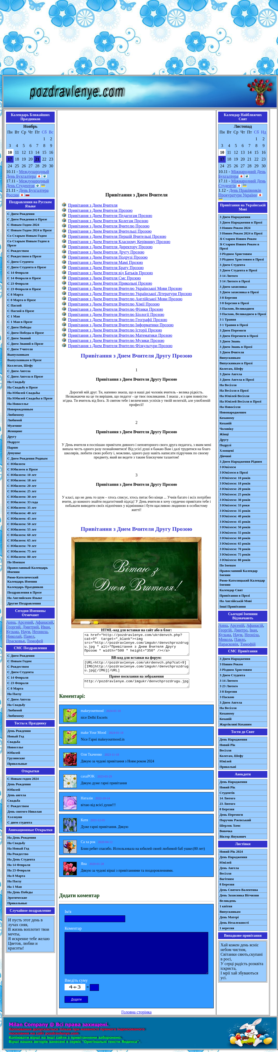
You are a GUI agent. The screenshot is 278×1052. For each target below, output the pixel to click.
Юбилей (13, 753)
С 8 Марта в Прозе (21, 300)
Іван (253, 630)
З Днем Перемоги (232, 330)
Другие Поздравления (24, 603)
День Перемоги (231, 815)
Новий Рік (227, 745)
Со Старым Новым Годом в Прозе (28, 243)
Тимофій (247, 644)
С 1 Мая (13, 316)
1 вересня (226, 928)
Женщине (14, 431)
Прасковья (15, 641)
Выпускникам (18, 354)
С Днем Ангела (18, 371)
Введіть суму (76, 980)
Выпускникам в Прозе (24, 360)
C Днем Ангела (18, 699)
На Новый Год (18, 848)
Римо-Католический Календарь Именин (22, 579)
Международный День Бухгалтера (27, 173)
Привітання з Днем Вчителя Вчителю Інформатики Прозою (121, 325)
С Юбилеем (16, 464)
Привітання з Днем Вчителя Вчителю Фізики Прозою (115, 309)
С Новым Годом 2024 (23, 225)
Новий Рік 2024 (231, 851)
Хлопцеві (226, 450)
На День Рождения (21, 837)
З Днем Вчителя (231, 352)
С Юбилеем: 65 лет (21, 540)
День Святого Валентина (238, 890)
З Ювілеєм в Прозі (233, 472)
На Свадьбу (16, 382)
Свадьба (13, 742)
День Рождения (19, 731)
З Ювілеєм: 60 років (234, 538)
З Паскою (226, 697)
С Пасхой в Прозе (20, 311)
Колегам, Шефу (231, 369)
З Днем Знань (229, 341)
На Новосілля (230, 407)
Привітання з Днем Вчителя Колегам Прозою (108, 221)
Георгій (225, 630)
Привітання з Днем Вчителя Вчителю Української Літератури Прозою (130, 293)
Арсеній (237, 625)
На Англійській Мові (235, 601)
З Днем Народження (234, 217)
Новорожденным (20, 409)
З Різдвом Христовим (235, 254)
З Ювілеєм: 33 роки (234, 505)
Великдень (227, 901)
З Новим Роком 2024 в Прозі (240, 233)
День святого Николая (24, 811)
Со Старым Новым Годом (27, 236)
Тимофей (35, 641)
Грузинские (16, 758)
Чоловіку (226, 429)
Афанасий (44, 622)
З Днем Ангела (230, 374)
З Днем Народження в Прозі (240, 222)
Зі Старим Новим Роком (237, 239)
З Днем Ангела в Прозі (236, 379)
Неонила (40, 631)
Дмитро (241, 630)
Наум (25, 631)
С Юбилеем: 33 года (22, 502)
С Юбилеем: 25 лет (21, 491)
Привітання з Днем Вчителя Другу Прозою (106, 252)
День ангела (16, 795)
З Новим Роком (231, 664)
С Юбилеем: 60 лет (21, 535)
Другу (11, 436)
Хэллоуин (14, 817)
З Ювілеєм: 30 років (234, 500)
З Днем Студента (232, 265)
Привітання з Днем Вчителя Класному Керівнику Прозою (119, 241)
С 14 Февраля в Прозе (24, 278)
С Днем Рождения (21, 214)
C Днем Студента (20, 672)
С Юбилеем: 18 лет (21, 480)
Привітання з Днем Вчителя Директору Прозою (110, 247)
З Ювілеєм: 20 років (234, 489)
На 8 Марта (16, 876)
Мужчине (14, 426)
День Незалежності (234, 923)
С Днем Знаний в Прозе (25, 344)
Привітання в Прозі (234, 595)
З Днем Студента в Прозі (238, 270)
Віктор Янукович (232, 836)
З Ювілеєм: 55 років (234, 532)
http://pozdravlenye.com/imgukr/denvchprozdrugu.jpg (136, 683)
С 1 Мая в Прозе (20, 322)
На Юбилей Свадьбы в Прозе (30, 398)
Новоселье (15, 747)
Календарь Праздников (25, 587)
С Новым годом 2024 (23, 779)
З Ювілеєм (227, 467)
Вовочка (225, 831)
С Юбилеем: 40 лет (21, 513)
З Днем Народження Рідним (240, 461)
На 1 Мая (14, 887)
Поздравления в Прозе (24, 592)
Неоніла (251, 635)
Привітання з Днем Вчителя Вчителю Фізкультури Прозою (120, 345)
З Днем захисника (233, 287)
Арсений (25, 622)
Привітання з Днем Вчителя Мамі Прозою (105, 262)
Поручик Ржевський (235, 820)
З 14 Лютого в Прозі (234, 281)
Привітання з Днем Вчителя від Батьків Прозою (110, 273)
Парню (12, 447)
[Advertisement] (139, 38)
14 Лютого (227, 798)
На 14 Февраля (18, 865)
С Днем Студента (20, 262)
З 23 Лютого (228, 686)
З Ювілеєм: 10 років (234, 478)
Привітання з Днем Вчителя (92, 205)
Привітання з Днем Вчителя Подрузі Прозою (108, 257)
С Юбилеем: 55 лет (21, 529)
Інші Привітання (232, 606)
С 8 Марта (15, 294)
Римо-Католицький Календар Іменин (242, 582)
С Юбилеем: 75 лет (21, 551)
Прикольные (17, 764)
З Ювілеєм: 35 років (234, 511)
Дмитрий (31, 627)
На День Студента (21, 859)
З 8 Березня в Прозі (234, 303)
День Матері (229, 917)
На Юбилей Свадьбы (23, 393)
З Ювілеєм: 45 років (234, 522)
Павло (239, 639)
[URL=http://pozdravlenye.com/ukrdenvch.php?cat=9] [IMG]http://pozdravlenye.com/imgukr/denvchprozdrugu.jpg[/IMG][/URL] (136, 667)
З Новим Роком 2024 (234, 228)
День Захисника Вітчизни (239, 895)
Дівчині (225, 456)
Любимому (15, 415)
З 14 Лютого (228, 276)
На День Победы (20, 892)
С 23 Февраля (17, 283)
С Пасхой (14, 305)
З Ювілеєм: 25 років (234, 494)
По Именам (16, 562)
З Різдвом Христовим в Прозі (241, 259)
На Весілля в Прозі (234, 390)
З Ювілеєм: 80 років (234, 560)
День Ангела (229, 868)
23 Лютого (227, 804)
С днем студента (19, 822)
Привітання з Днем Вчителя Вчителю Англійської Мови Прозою (125, 299)
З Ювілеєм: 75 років (234, 554)
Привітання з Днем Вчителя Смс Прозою (104, 278)
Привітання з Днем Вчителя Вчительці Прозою (109, 231)
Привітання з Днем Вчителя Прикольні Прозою (110, 283)
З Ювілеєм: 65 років (234, 543)
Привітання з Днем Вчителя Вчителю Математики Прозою (120, 335)
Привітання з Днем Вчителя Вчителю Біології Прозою (116, 314)
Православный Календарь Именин (27, 570)
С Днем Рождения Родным (27, 458)
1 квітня (225, 906)
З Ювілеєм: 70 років (234, 549)
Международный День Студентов (27, 183)
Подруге (13, 442)
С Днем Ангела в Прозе (25, 376)
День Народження (233, 739)
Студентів (227, 793)
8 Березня (226, 809)
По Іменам (227, 565)
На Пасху (14, 694)
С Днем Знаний (19, 338)
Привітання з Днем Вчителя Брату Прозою (106, 267)
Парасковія (228, 644)
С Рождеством (18, 251)
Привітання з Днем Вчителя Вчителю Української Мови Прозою (125, 288)
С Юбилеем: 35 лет (21, 507)
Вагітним (226, 879)
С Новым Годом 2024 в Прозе (29, 230)
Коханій (225, 423)
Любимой (14, 420)
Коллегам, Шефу (20, 365)
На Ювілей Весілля (234, 396)
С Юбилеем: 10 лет (21, 475)
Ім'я (68, 911)
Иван (45, 627)
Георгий (13, 627)
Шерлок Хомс (230, 825)
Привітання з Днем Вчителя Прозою (100, 210)
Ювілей (225, 761)
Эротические (17, 898)
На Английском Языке (24, 598)
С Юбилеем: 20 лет (21, 486)
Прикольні (227, 767)
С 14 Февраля (17, 273)
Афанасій (255, 625)
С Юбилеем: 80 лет (21, 557)
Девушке (14, 453)
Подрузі (225, 445)
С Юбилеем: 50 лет (21, 524)
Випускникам (230, 358)
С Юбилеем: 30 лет (21, 497)
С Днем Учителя (20, 349)
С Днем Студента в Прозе (26, 267)
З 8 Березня (228, 297)
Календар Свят (231, 590)
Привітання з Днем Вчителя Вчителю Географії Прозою (117, 319)
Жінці (224, 434)
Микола (225, 639)
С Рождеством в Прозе (24, 256)
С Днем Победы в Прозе (25, 333)
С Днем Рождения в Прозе (27, 219)
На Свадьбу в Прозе (22, 387)
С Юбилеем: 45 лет (21, 518)
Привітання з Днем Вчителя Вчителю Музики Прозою (116, 340)
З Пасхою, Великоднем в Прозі (242, 314)
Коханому (226, 418)
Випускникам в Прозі (235, 363)
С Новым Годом (19, 661)
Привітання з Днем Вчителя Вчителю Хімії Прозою (114, 304)
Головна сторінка (136, 1012)
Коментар (73, 928)
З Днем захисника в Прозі (239, 292)
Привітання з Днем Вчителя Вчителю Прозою (108, 226)
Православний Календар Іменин (238, 573)
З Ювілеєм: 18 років (234, 483)
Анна (11, 622)
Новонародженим (232, 412)
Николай (14, 636)
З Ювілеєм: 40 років (234, 516)
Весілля (225, 750)
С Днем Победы (19, 327)
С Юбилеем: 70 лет (21, 546)
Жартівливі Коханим (235, 724)
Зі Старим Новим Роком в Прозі (239, 246)
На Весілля (227, 385)
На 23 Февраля (18, 870)
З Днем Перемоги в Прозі (238, 336)
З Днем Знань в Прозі (235, 347)
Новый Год (15, 736)
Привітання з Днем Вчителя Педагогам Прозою (110, 215)
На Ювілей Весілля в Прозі (240, 401)
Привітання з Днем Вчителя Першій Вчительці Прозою (117, 236)
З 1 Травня (227, 319)
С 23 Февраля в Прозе (24, 289)
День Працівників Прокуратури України (239, 192)
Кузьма (12, 631)
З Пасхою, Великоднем (236, 308)
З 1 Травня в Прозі (233, 325)
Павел (29, 636)
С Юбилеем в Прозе (22, 469)
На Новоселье (17, 404)
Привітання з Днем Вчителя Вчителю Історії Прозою (115, 330)
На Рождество (17, 854)
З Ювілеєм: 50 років (234, 527)
